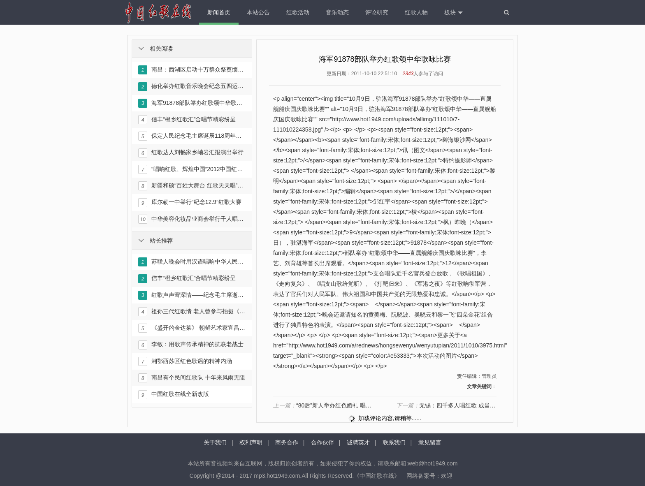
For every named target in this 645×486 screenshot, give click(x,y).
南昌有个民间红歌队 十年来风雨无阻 (191, 377)
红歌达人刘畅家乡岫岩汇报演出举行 (191, 152)
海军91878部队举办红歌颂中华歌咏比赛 (191, 103)
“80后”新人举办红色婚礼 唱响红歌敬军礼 (323, 405)
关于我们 (215, 442)
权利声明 (250, 442)
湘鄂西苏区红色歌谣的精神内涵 (185, 361)
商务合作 (286, 442)
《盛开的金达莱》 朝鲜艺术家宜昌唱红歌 (191, 328)
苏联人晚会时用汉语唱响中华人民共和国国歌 (191, 261)
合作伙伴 (322, 442)
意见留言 (429, 442)
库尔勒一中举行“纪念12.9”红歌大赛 (189, 202)
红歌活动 (297, 12)
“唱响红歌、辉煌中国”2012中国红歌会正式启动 (191, 169)
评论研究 (376, 12)
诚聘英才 (358, 442)
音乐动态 (337, 12)
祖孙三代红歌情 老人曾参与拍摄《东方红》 (191, 311)
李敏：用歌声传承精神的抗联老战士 (191, 344)
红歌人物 (416, 12)
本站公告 (258, 12)
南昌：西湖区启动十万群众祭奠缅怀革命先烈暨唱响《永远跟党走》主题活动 (191, 69)
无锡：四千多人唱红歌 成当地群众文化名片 (446, 405)
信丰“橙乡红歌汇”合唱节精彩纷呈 (187, 119)
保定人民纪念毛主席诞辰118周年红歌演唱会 (191, 136)
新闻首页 (218, 12)
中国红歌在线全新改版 (173, 394)
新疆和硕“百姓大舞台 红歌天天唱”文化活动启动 (191, 185)
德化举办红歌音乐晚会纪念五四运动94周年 (191, 86)
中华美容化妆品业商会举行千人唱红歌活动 (191, 219)
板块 (453, 12)
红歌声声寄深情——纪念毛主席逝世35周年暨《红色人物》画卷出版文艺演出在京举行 (191, 295)
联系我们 (394, 442)
